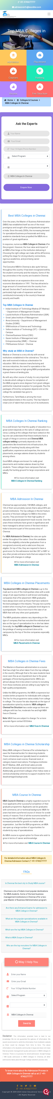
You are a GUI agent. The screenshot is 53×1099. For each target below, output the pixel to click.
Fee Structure (39, 93)
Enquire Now (26, 187)
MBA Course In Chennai (39, 843)
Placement (40, 61)
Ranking (39, 77)
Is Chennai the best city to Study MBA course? (25, 883)
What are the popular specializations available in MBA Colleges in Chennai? (26, 920)
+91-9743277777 (26, 2)
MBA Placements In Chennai (27, 643)
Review (13, 93)
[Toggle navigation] (49, 14)
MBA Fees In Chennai (39, 726)
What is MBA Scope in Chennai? (19, 937)
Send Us (26, 1023)
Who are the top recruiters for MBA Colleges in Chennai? (26, 947)
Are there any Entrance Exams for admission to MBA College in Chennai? (26, 909)
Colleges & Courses (27, 100)
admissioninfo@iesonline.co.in (26, 7)
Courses (13, 77)
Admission (13, 61)
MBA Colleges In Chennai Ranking (26, 481)
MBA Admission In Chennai (26, 565)
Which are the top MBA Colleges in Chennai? (24, 930)
